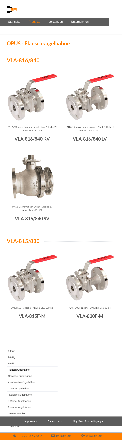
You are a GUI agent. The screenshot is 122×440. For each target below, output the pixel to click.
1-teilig (11, 351)
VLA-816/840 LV (90, 139)
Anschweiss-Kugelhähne (21, 382)
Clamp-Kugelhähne (18, 388)
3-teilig (11, 363)
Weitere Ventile (16, 413)
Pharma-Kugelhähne (19, 407)
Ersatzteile (14, 426)
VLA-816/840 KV (32, 139)
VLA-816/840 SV (32, 218)
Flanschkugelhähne (19, 369)
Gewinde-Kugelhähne (20, 376)
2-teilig (11, 357)
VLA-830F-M (89, 316)
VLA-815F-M (32, 316)
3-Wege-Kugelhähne (19, 401)
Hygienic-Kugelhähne (20, 394)
